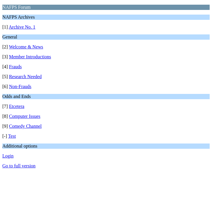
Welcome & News (26, 46)
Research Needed (25, 76)
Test (12, 136)
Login (7, 155)
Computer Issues (24, 116)
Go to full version (18, 165)
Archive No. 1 (22, 26)
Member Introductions (30, 56)
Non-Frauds (20, 86)
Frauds (15, 66)
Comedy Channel (25, 126)
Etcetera (16, 106)
